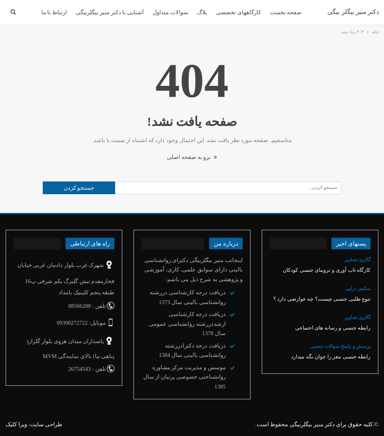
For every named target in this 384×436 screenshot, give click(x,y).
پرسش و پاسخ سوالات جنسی (340, 346)
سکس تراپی (357, 288)
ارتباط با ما (54, 12)
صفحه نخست (286, 12)
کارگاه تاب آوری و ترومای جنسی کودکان (326, 270)
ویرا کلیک (16, 424)
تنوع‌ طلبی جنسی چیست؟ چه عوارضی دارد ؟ (322, 299)
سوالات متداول (170, 12)
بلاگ (202, 12)
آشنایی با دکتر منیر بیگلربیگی (110, 12)
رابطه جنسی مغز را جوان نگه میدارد (330, 357)
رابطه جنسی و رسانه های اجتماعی (333, 328)
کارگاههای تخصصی (238, 12)
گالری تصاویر (357, 259)
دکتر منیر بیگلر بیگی (353, 11)
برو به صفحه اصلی (192, 157)
